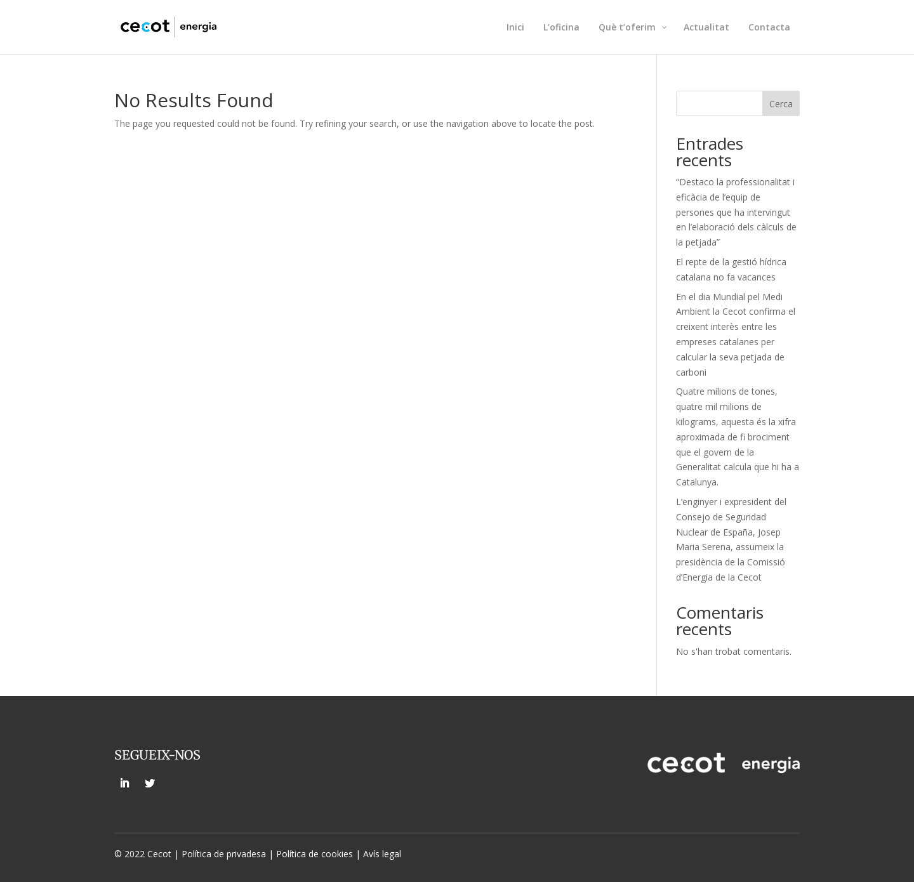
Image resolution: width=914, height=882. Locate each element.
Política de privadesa (224, 854)
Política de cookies (315, 854)
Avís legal (382, 854)
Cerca (781, 104)
